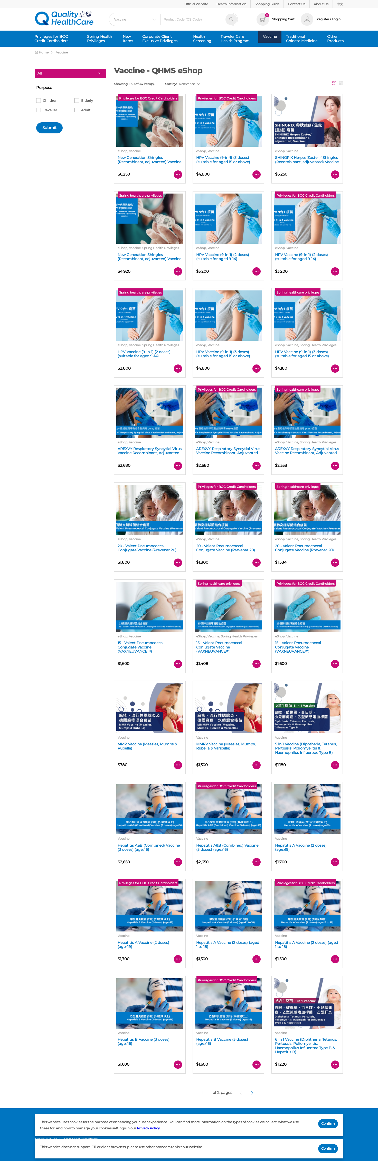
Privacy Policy (148, 1128)
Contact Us (296, 4)
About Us (321, 4)
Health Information (231, 4)
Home (42, 52)
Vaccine (270, 36)
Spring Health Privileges (99, 38)
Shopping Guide (267, 4)
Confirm (328, 1123)
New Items (128, 38)
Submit (49, 127)
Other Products (335, 38)
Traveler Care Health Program (235, 38)
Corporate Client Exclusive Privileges (159, 38)
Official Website (196, 4)
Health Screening (202, 38)
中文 (340, 4)
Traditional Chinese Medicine (301, 38)
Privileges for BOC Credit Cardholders (51, 38)
